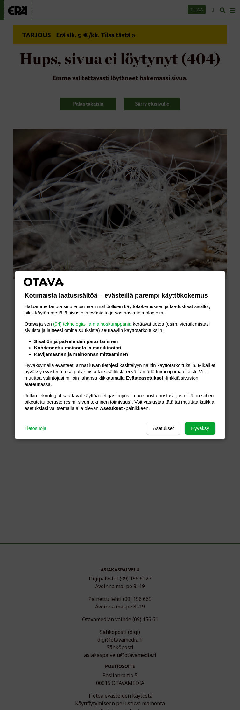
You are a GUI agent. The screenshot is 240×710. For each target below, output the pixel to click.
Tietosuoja (35, 428)
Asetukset (163, 428)
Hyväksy (200, 428)
